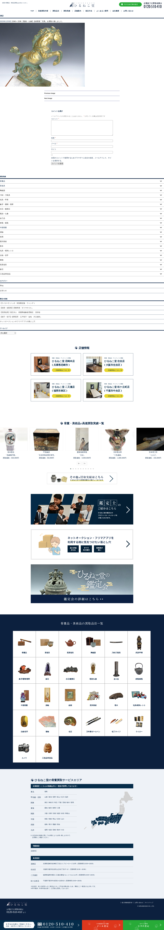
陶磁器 (2, 190)
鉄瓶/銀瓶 (139, 679)
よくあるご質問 (102, 11)
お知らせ (3, 290)
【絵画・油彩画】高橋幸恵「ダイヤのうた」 (16, 308)
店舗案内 (77, 11)
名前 (53, 138)
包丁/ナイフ (116, 732)
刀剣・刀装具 (5, 195)
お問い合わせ (128, 11)
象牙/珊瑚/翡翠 (24, 679)
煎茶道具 (3, 265)
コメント (55, 119)
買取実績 (66, 11)
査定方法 (88, 11)
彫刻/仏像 (93, 679)
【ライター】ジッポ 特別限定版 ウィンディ (17, 303)
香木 (1, 246)
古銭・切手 (4, 255)
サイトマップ (149, 902)
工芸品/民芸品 (5, 274)
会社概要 (115, 11)
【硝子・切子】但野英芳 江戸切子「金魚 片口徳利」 (21, 317)
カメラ (24, 758)
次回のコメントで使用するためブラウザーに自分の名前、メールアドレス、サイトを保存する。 (81, 159)
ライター (139, 732)
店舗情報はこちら (61, 370)
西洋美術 (3, 241)
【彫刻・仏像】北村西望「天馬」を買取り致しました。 (43, 21)
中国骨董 (24, 705)
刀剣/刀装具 (116, 653)
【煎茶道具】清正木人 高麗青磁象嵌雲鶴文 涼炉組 (20, 312)
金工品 (2, 218)
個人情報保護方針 (127, 902)
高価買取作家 (43, 11)
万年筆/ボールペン (93, 732)
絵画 (1, 237)
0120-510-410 (16, 912)
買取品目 (56, 11)
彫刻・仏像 (4, 214)
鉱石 (1, 269)
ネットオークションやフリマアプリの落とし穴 (17, 321)
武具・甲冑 (4, 200)
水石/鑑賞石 (70, 679)
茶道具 (47, 653)
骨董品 (24, 653)
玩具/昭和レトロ (139, 705)
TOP (32, 11)
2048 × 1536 (16, 21)
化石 (70, 732)
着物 (1, 260)
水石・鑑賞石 (5, 209)
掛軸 (1, 232)
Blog (1, 285)
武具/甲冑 (139, 653)
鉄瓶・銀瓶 (4, 223)
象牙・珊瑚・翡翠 (6, 204)
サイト (53, 149)
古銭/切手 (24, 732)
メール (54, 143)
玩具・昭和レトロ (6, 251)
